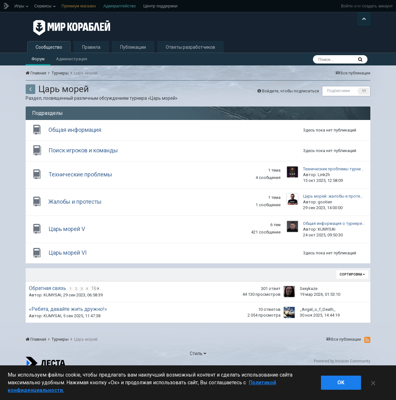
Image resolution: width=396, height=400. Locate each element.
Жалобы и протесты (78, 222)
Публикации (133, 62)
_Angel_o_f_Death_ (317, 333)
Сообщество (49, 62)
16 (96, 312)
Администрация (71, 74)
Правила (91, 62)
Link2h (324, 195)
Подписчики (338, 106)
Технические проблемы (83, 195)
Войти (346, 6)
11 (364, 106)
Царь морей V (69, 250)
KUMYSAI (326, 250)
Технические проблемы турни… (333, 190)
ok (340, 382)
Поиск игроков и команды (86, 170)
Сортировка (352, 298)
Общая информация (77, 146)
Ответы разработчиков (190, 62)
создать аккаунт (377, 6)
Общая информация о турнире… (334, 244)
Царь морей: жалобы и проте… (333, 217)
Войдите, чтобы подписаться (290, 106)
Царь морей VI (70, 275)
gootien (325, 223)
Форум (38, 74)
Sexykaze (308, 312)
